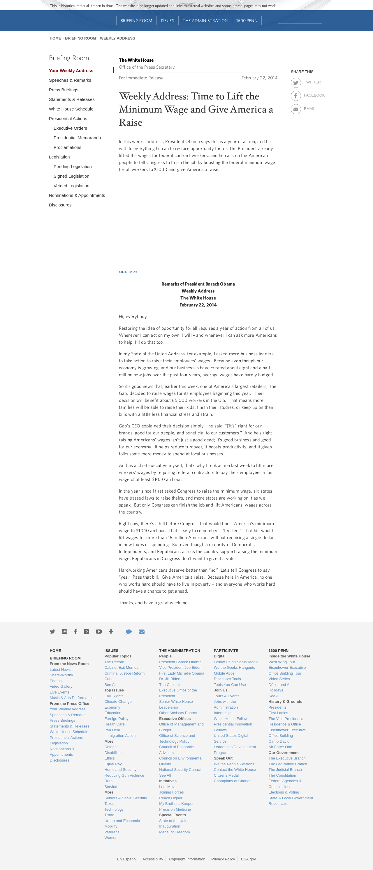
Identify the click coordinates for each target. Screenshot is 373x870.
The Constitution (282, 775)
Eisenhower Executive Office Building (287, 733)
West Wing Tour (282, 662)
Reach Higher (170, 798)
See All (110, 684)
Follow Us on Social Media (236, 662)
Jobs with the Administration (226, 704)
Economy (112, 707)
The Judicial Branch (285, 769)
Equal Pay (113, 764)
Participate (226, 650)
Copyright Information (187, 859)
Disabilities (113, 752)
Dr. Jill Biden (169, 679)
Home (55, 38)
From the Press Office (69, 703)
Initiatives (168, 781)
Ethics (109, 758)
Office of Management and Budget (181, 727)
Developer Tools (227, 679)
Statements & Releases (72, 99)
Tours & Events (226, 696)
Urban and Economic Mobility (122, 824)
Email (309, 107)
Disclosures (60, 204)
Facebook (309, 94)
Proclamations (67, 147)
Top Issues (114, 690)
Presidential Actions (68, 118)
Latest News (60, 669)
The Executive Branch (287, 758)
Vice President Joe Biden (180, 667)
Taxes (109, 803)
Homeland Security (120, 769)
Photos (55, 681)
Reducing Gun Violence (124, 775)
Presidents (277, 707)
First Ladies (278, 713)
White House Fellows (231, 718)
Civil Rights (113, 696)
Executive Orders (70, 128)
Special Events (172, 815)
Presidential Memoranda (77, 137)
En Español (127, 859)
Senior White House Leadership (176, 704)
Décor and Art (280, 684)
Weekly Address (117, 38)
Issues (167, 20)
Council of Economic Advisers (176, 750)
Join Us (221, 690)
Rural (108, 781)
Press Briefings (63, 89)
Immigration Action (120, 735)
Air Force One (280, 747)
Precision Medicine (175, 809)
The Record (114, 662)
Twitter (309, 81)
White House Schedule (71, 108)
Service (110, 787)
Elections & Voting (284, 792)
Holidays (276, 690)
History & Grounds (285, 701)
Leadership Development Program (235, 750)
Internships (223, 713)
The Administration (205, 20)
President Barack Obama (180, 662)
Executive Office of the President (178, 693)
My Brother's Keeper (176, 803)
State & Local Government (291, 798)
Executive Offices (175, 718)
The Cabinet (169, 684)
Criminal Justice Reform (124, 673)
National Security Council (180, 769)
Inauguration (169, 826)
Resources (278, 803)
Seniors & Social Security (125, 798)
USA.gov (248, 859)
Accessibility (152, 859)
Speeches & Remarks (70, 80)
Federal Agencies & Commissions (285, 784)
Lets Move (168, 787)
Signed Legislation (71, 176)
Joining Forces (171, 792)
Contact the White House (235, 769)
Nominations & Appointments (77, 195)
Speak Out (223, 758)
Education (112, 713)
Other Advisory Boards (178, 713)
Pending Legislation (73, 166)
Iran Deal (112, 730)
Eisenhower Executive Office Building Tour (287, 670)
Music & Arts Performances (73, 698)
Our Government (284, 752)
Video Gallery (61, 686)
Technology (114, 809)
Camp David (279, 741)
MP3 (133, 272)
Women (110, 837)
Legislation (59, 156)
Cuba (108, 679)
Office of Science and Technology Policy (177, 738)
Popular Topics (117, 656)
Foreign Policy (116, 718)
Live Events (59, 692)
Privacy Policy (223, 859)
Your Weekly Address (71, 70)
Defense (111, 747)
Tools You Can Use (230, 684)
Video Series (279, 679)
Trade (109, 815)
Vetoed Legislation (71, 185)
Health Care (114, 724)
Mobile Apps (224, 673)
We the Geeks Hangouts (234, 667)
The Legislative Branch (288, 764)
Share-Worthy (61, 675)
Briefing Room (136, 20)
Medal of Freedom (174, 832)
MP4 (123, 272)
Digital (220, 656)
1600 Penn (247, 20)
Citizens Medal (226, 775)
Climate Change (117, 701)
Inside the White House (289, 656)
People (165, 656)
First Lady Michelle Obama (181, 673)
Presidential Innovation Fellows (233, 727)
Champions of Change (232, 781)
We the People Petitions (234, 764)
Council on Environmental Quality (180, 761)
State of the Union (174, 821)
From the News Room (69, 664)
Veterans (111, 832)
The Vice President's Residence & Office (286, 721)
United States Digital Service (231, 738)
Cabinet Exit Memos (121, 667)
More (108, 741)
